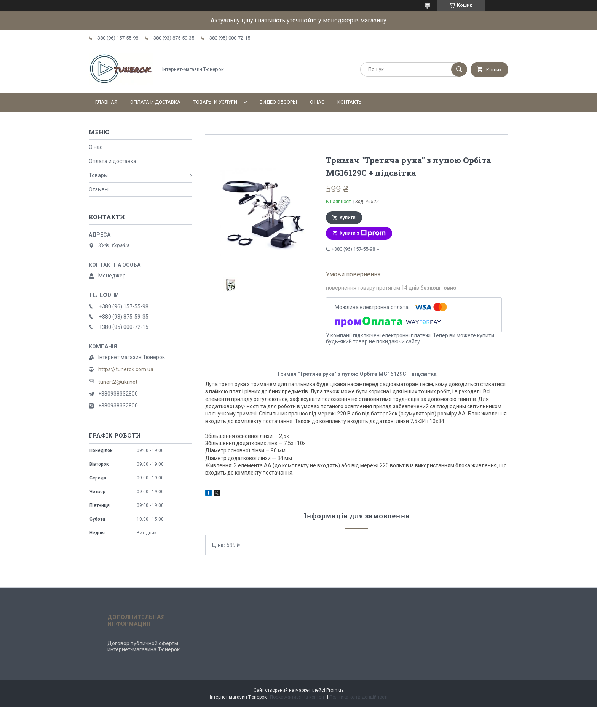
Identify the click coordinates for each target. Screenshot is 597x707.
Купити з (363, 233)
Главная (106, 102)
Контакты (350, 102)
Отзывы (99, 189)
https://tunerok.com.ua (125, 369)
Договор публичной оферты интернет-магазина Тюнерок (143, 646)
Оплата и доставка (155, 102)
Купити (348, 217)
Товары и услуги (215, 102)
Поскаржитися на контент (298, 697)
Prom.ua (335, 690)
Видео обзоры (278, 102)
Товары (98, 175)
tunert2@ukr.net (117, 382)
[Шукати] (459, 69)
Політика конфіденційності (358, 697)
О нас (317, 102)
